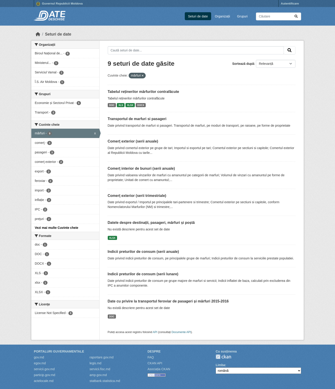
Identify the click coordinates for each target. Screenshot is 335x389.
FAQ (151, 357)
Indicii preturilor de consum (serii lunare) (143, 274)
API (155, 332)
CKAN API (155, 363)
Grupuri (242, 16)
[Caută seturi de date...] (278, 16)
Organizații (222, 16)
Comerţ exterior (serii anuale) (133, 141)
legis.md (95, 363)
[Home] (38, 34)
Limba (220, 365)
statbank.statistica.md (105, 381)
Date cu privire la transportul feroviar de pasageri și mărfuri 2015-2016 (168, 301)
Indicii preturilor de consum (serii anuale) (143, 252)
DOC (111, 105)
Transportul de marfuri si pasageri (137, 119)
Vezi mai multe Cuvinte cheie (56, 228)
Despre (154, 351)
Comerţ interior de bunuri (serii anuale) (141, 168)
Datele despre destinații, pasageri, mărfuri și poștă (151, 223)
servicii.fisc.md (100, 369)
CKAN (223, 356)
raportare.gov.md (102, 357)
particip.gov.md (44, 375)
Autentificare (290, 3)
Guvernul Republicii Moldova (59, 4)
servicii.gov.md (44, 369)
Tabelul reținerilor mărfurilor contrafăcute (143, 92)
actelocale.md (43, 381)
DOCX (140, 105)
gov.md (39, 357)
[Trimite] (296, 16)
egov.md (40, 363)
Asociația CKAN (159, 369)
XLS (120, 105)
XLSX (130, 105)
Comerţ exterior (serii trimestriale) (137, 196)
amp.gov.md (98, 375)
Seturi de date (198, 16)
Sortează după (243, 63)
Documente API (181, 332)
